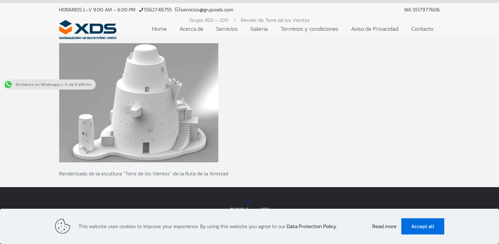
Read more (384, 226)
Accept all (422, 226)
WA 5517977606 (422, 9)
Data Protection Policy (311, 226)
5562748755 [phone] (158, 9)
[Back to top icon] (249, 201)
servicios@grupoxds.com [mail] (207, 9)
